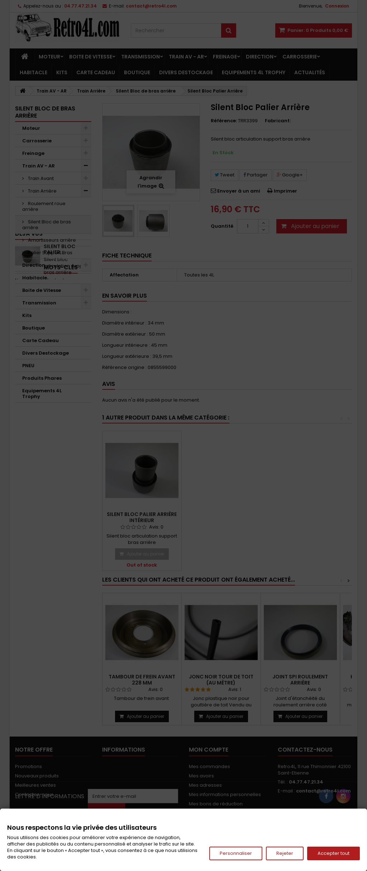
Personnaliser (236, 853)
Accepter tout (333, 853)
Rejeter (284, 853)
